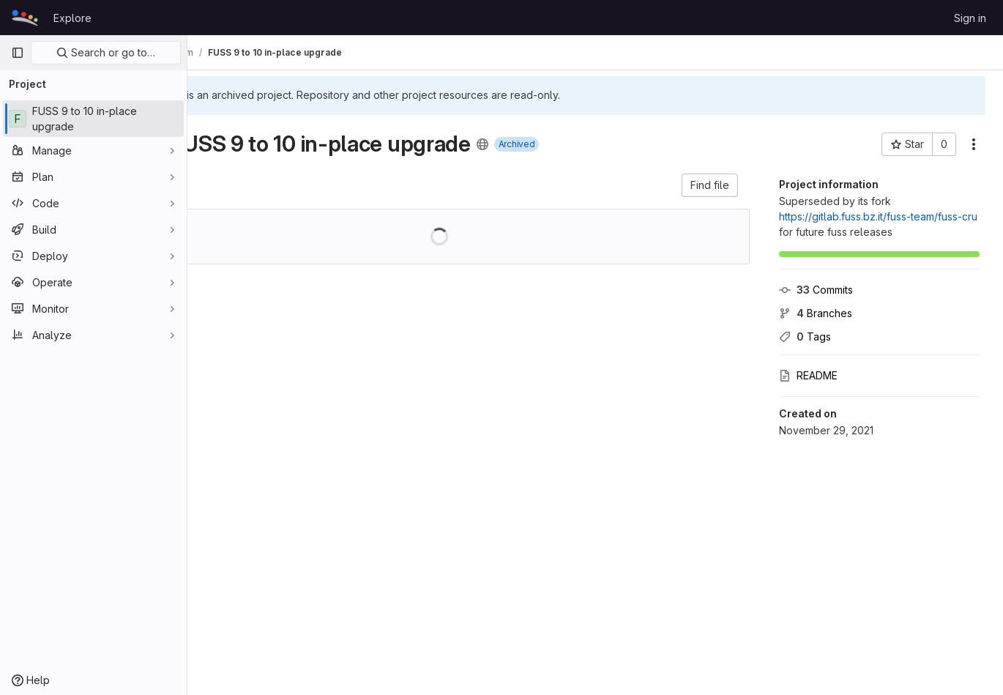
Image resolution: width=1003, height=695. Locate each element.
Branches (815, 313)
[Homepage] (25, 17)
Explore (72, 18)
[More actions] (973, 144)
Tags (805, 336)
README (808, 375)
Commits (816, 289)
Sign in (970, 18)
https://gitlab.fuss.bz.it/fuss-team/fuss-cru (878, 216)
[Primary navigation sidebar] (17, 52)
